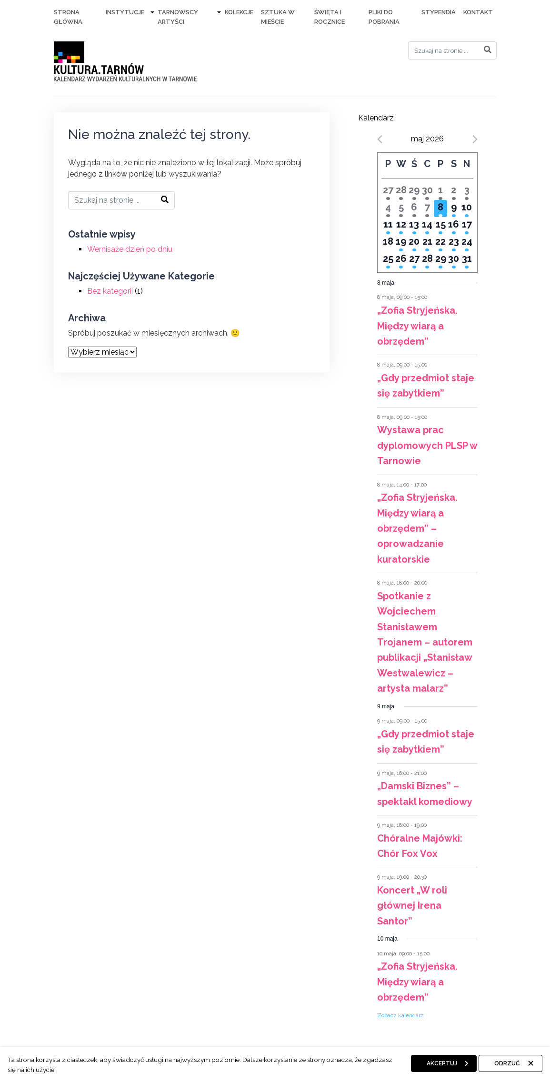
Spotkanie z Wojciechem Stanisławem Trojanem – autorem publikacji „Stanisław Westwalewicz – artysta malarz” (424, 642)
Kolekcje (239, 12)
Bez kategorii (110, 291)
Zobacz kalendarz (400, 1015)
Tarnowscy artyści (178, 17)
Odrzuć (507, 1063)
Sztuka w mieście (278, 17)
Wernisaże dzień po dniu (129, 249)
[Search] (452, 50)
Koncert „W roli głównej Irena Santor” (412, 905)
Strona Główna (68, 17)
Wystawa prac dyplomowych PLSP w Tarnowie (427, 445)
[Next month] (475, 139)
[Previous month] (379, 139)
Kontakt (478, 12)
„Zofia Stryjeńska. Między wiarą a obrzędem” (417, 326)
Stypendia (438, 12)
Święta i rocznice (329, 17)
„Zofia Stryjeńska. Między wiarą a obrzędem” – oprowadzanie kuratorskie (417, 528)
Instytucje (125, 12)
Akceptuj (442, 1063)
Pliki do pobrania (384, 17)
